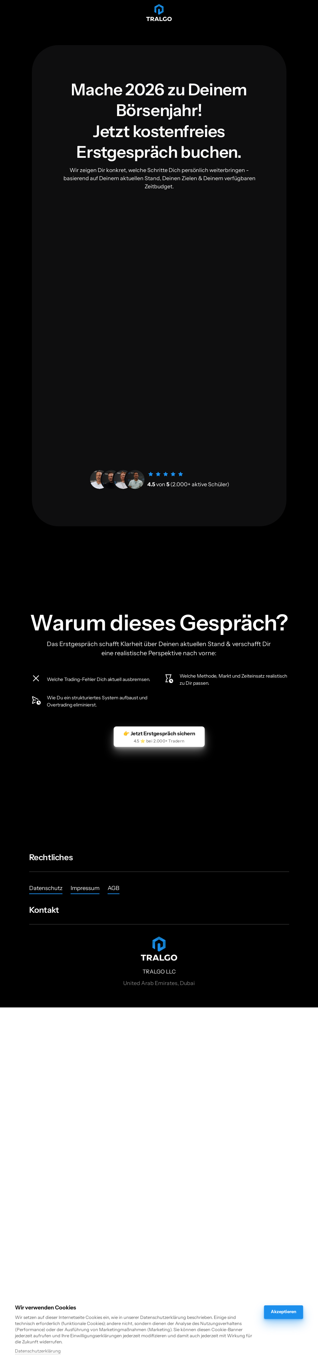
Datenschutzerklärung (38, 1351)
